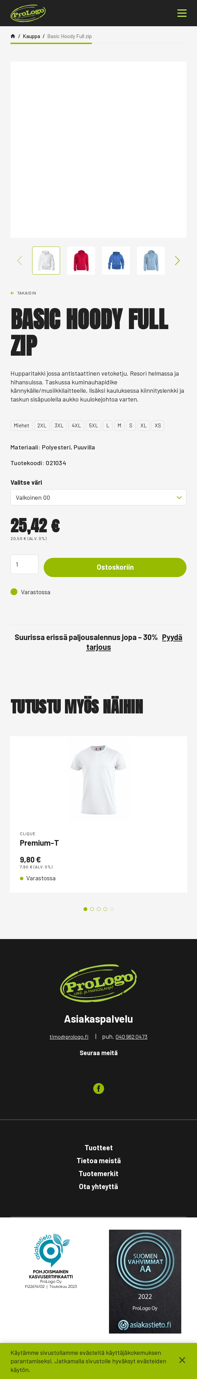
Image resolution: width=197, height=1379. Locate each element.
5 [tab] (112, 909)
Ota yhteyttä (98, 1186)
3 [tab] (99, 909)
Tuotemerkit (98, 1173)
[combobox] (98, 497)
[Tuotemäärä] (24, 564)
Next (177, 260)
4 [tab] (105, 909)
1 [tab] (85, 909)
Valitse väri (26, 482)
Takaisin (26, 292)
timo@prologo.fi (69, 1036)
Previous (19, 260)
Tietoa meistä (98, 1160)
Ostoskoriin (115, 567)
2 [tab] (92, 909)
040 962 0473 (131, 1036)
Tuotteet (99, 1147)
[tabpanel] (98, 814)
